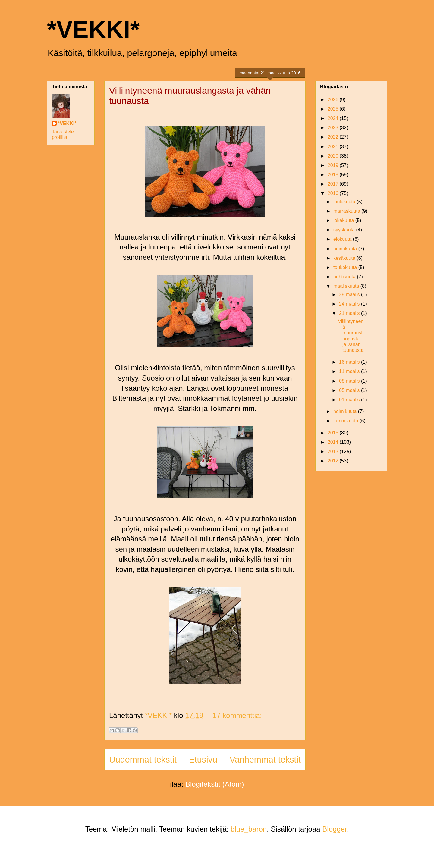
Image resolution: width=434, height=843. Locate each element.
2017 (334, 183)
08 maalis (350, 381)
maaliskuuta (346, 286)
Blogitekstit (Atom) (214, 784)
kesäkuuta (345, 258)
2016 (334, 193)
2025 (334, 108)
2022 (334, 136)
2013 (334, 451)
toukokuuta (345, 267)
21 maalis (350, 313)
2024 (334, 118)
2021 (334, 146)
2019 (334, 165)
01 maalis (350, 399)
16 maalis (350, 362)
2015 (334, 432)
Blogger (334, 829)
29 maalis (350, 294)
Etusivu (203, 759)
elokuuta (343, 239)
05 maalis (350, 390)
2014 (334, 442)
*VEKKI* (93, 29)
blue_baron (249, 829)
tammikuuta (346, 420)
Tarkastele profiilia (63, 134)
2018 (334, 174)
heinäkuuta (345, 248)
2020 (334, 155)
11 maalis (350, 371)
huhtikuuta (345, 276)
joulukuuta (345, 201)
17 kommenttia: (237, 715)
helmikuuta (345, 411)
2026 (334, 99)
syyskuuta (344, 229)
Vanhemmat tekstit (265, 759)
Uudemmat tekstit (143, 759)
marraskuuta (347, 211)
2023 (334, 127)
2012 (334, 460)
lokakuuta (344, 220)
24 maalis (350, 303)
